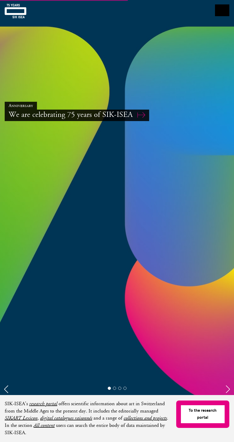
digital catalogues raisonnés (66, 418)
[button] (6, 389)
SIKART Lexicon (21, 418)
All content (44, 425)
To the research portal (203, 414)
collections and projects (145, 418)
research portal (43, 404)
